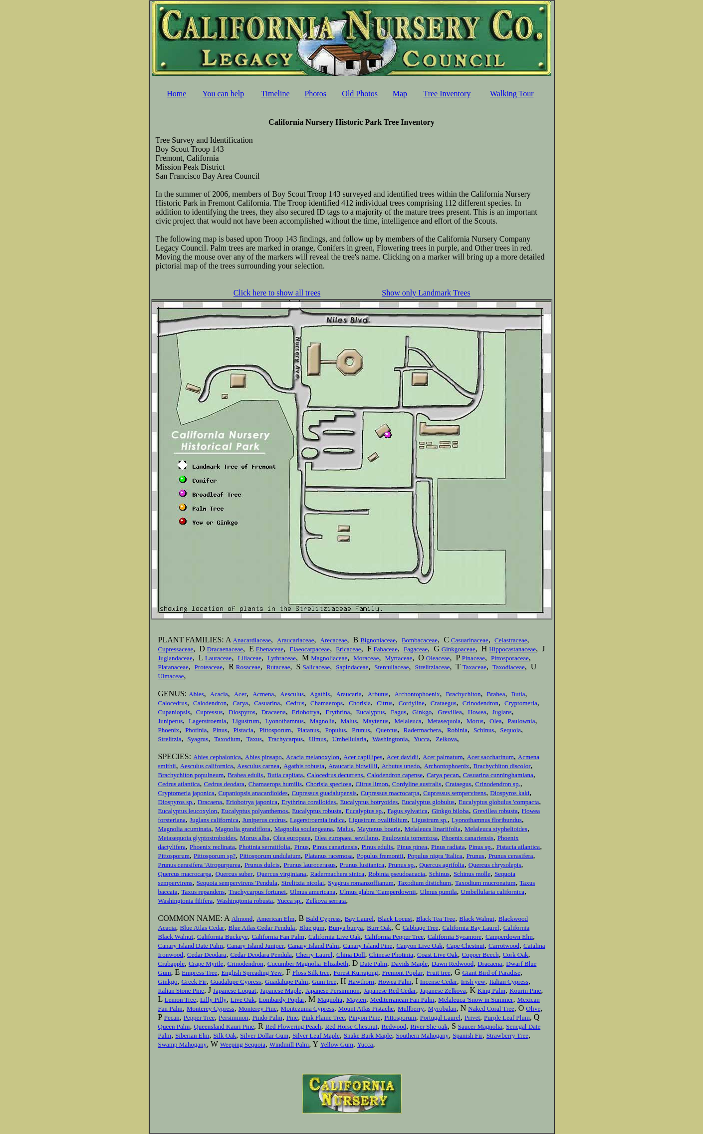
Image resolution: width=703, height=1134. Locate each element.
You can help (223, 93)
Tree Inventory (446, 93)
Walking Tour (512, 93)
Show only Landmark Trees (426, 292)
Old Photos (360, 93)
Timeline (275, 93)
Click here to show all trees (277, 292)
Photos (315, 93)
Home (176, 93)
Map (400, 93)
